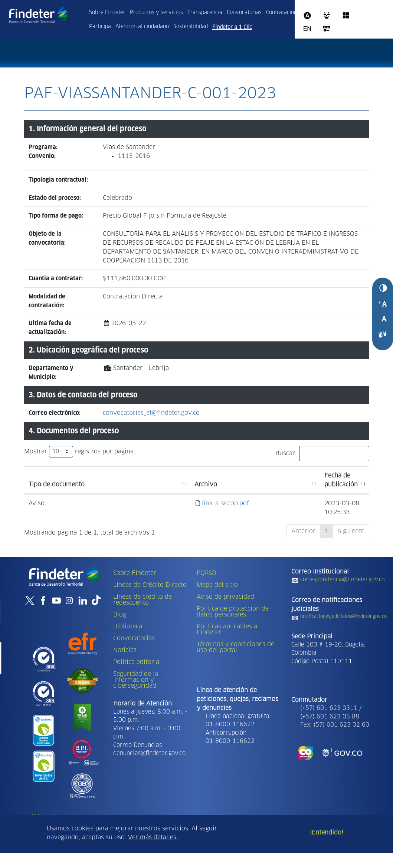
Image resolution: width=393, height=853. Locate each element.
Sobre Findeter (107, 12)
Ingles (307, 29)
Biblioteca (127, 626)
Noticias (125, 650)
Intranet (361, 12)
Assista (307, 15)
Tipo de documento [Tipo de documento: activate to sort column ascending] (57, 484)
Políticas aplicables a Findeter (227, 629)
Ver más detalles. (153, 837)
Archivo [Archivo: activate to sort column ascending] (205, 484)
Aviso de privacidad (225, 597)
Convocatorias (244, 12)
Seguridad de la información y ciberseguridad (135, 680)
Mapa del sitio (217, 585)
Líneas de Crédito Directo (150, 585)
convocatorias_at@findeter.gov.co (151, 413)
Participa (100, 26)
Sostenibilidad (190, 26)
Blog (119, 615)
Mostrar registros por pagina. (79, 451)
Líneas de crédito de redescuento (142, 600)
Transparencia (204, 12)
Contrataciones (284, 12)
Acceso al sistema (326, 29)
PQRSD (206, 573)
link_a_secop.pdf (222, 503)
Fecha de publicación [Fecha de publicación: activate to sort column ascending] (341, 480)
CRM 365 (326, 15)
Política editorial (137, 662)
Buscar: (322, 453)
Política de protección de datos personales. (233, 612)
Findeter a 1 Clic (232, 27)
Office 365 (346, 15)
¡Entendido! (326, 833)
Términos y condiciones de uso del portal (235, 647)
